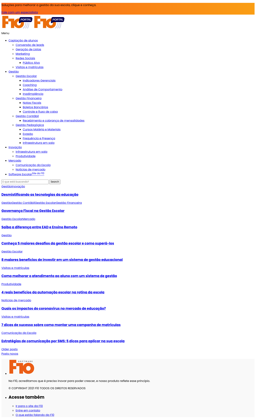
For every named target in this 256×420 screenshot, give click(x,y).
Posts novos (9, 354)
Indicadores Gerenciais (39, 80)
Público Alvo (31, 63)
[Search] (25, 182)
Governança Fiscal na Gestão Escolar (33, 210)
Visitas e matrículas (30, 67)
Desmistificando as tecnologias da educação (39, 194)
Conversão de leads (30, 45)
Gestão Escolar (26, 76)
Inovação (15, 147)
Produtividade (26, 156)
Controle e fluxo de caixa (40, 112)
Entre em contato (28, 410)
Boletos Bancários (35, 107)
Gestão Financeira (29, 98)
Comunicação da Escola (33, 165)
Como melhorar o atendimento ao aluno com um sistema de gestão (59, 276)
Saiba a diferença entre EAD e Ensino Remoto (39, 227)
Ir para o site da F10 (29, 406)
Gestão (14, 72)
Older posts (9, 349)
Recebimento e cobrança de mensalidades (53, 121)
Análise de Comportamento (42, 89)
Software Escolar (26, 174)
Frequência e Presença (39, 138)
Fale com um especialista (19, 12)
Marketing (23, 54)
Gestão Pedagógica (30, 125)
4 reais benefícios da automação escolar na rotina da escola (52, 292)
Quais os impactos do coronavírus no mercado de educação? (53, 308)
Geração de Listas (28, 49)
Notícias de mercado (30, 169)
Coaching (30, 85)
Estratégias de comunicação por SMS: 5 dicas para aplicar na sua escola (63, 341)
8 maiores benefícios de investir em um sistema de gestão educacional (62, 259)
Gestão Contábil (27, 116)
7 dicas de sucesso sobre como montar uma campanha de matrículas (61, 324)
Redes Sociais (25, 58)
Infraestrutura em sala (38, 143)
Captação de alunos (23, 40)
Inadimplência (33, 94)
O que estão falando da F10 (35, 415)
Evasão (28, 134)
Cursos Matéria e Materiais (42, 129)
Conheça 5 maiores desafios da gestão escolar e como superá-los (57, 243)
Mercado (15, 161)
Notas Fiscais (32, 103)
